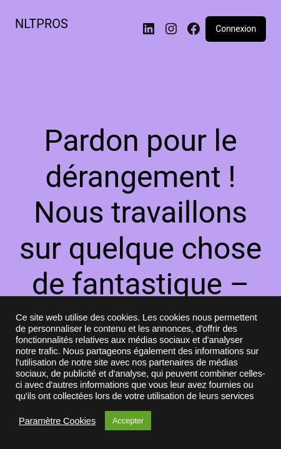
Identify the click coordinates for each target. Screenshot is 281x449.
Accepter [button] (128, 420)
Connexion (235, 29)
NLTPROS (41, 23)
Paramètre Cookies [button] (57, 421)
